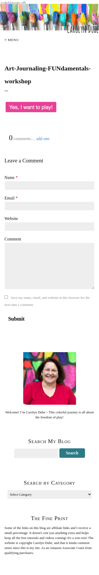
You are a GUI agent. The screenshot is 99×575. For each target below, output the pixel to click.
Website (11, 218)
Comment (12, 239)
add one (42, 138)
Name (11, 177)
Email (11, 198)
